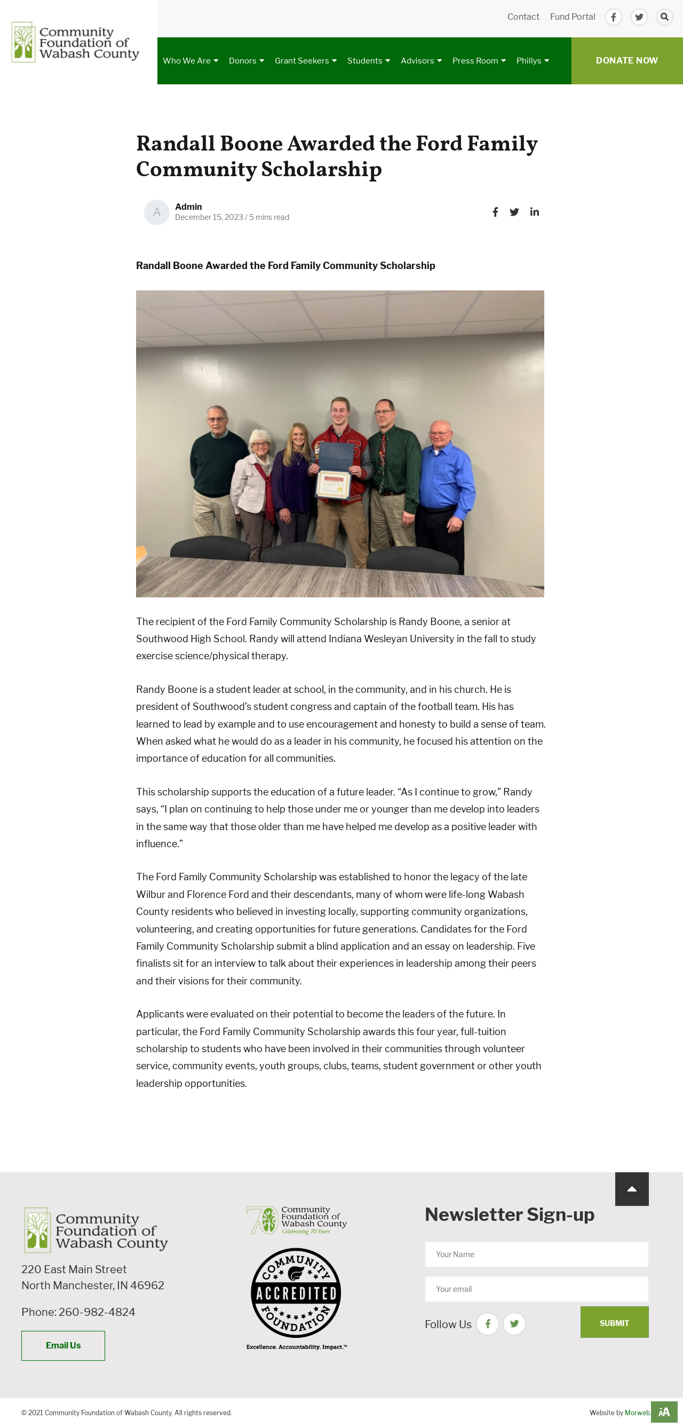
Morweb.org (643, 1413)
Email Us (63, 1345)
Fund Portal (572, 17)
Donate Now (627, 61)
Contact (523, 17)
